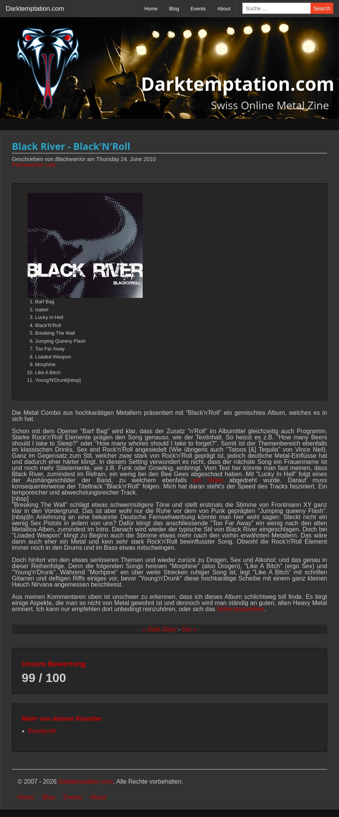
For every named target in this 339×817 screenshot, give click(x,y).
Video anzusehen (240, 609)
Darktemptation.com (35, 8)
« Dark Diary (160, 629)
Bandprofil (42, 731)
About (223, 9)
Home (151, 9)
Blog (174, 9)
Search (321, 8)
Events (198, 9)
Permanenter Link (34, 165)
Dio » (189, 629)
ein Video (208, 480)
